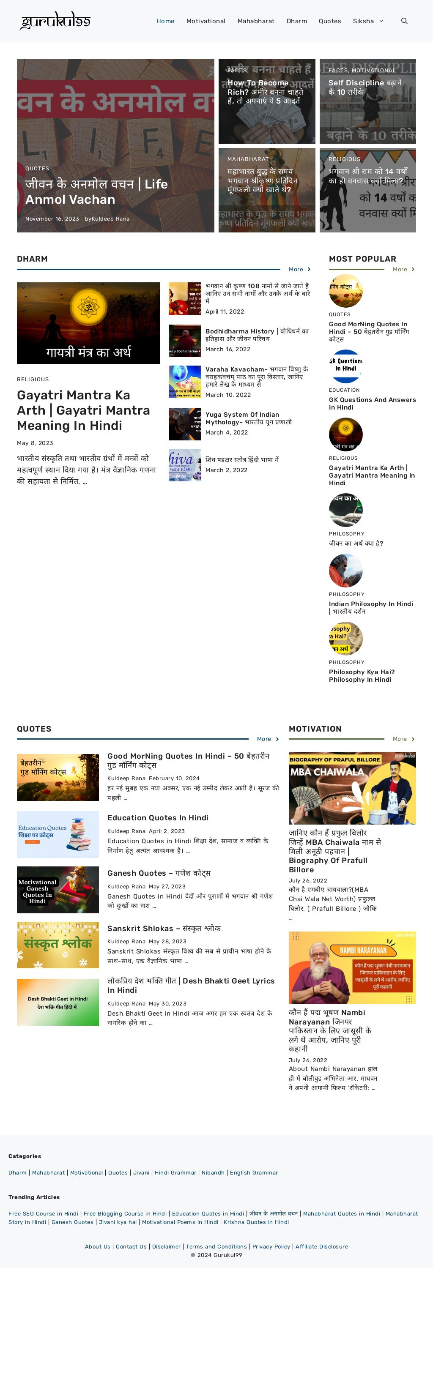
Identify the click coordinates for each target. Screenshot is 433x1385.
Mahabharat (256, 21)
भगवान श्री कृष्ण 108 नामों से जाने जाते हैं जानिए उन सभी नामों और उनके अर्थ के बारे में (258, 293)
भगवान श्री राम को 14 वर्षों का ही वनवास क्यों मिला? (368, 176)
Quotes (330, 21)
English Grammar (254, 1172)
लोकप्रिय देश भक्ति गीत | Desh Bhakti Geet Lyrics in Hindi (191, 985)
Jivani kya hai (118, 1222)
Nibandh (213, 1172)
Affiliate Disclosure (322, 1246)
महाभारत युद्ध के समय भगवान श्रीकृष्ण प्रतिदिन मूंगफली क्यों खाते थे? (262, 180)
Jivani (141, 1172)
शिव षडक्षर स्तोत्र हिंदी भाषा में (242, 460)
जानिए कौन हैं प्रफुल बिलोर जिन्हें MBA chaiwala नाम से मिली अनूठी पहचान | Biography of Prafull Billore (335, 851)
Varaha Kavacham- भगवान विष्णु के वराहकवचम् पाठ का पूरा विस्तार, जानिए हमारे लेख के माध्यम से (257, 377)
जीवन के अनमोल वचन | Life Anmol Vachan (96, 192)
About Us (98, 1246)
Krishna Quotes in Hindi (256, 1222)
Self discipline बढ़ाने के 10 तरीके (365, 87)
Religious (345, 159)
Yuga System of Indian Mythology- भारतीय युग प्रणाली (249, 418)
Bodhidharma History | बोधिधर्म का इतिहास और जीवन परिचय (257, 335)
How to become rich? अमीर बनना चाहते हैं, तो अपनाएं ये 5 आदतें (265, 92)
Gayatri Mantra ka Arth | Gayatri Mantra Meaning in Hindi (84, 410)
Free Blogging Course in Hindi (125, 1213)
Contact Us (131, 1246)
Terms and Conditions (216, 1246)
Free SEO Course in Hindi (43, 1213)
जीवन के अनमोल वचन (273, 1213)
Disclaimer (166, 1246)
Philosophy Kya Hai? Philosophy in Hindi (362, 675)
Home (165, 21)
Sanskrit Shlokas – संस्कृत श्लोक (164, 928)
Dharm (297, 21)
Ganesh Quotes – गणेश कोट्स (159, 873)
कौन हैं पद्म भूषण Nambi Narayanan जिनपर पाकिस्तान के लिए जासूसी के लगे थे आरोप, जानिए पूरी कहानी (330, 1031)
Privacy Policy (271, 1246)
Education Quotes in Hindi (158, 817)
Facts (237, 70)
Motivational (206, 21)
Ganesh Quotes (73, 1222)
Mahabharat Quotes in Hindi (341, 1213)
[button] (404, 21)
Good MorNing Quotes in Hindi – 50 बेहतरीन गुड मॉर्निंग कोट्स (369, 331)
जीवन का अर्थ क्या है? (356, 543)
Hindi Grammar (176, 1172)
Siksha (373, 21)
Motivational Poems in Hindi (180, 1222)
